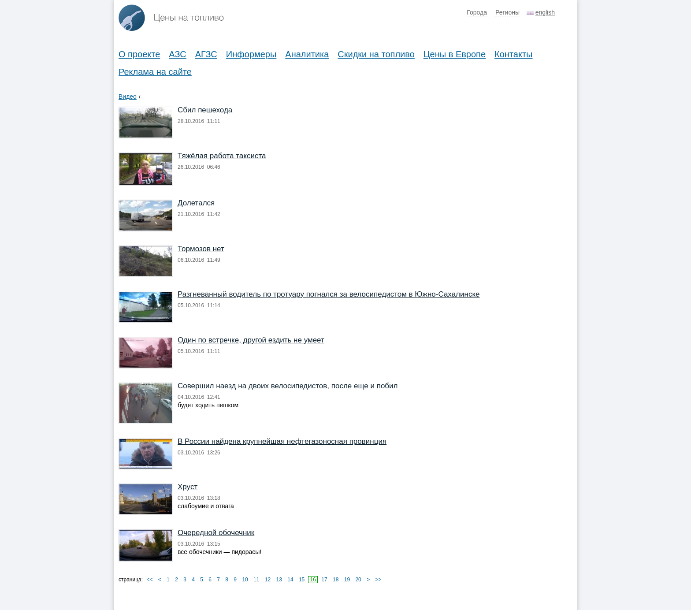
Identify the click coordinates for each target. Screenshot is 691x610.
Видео (128, 96)
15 (302, 580)
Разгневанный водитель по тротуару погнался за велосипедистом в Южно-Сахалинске (329, 294)
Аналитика (307, 54)
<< (149, 580)
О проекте (139, 54)
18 (335, 580)
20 (358, 580)
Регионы (507, 12)
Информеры (251, 54)
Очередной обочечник (216, 532)
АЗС (177, 54)
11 (256, 580)
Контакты (513, 54)
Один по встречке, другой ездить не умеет (251, 340)
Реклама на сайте (155, 72)
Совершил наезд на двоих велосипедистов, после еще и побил (288, 386)
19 (347, 580)
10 (245, 580)
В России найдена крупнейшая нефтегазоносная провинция (282, 441)
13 (279, 580)
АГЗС (206, 54)
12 (268, 580)
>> (378, 580)
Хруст (187, 487)
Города (477, 12)
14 (290, 580)
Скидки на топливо (376, 54)
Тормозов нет (201, 249)
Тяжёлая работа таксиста (222, 156)
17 (324, 580)
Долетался (196, 203)
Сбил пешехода (205, 110)
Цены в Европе (455, 54)
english (545, 12)
